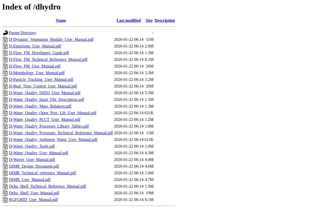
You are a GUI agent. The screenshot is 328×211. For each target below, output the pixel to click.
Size (149, 20)
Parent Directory (22, 33)
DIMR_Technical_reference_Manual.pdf (42, 173)
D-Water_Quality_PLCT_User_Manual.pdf (44, 119)
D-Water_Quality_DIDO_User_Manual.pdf (44, 93)
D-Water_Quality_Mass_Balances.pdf (40, 106)
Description (165, 20)
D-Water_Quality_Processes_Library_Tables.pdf (49, 126)
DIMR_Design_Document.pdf (34, 166)
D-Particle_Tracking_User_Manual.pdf (41, 79)
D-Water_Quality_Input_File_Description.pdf (46, 99)
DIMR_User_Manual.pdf (29, 179)
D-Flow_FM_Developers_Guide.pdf (39, 53)
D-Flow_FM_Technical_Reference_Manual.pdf (48, 59)
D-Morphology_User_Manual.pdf (37, 73)
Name (61, 20)
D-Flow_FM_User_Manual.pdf (34, 66)
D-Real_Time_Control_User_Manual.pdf (43, 86)
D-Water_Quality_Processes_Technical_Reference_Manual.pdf (61, 133)
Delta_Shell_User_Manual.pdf (34, 193)
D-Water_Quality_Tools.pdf (32, 146)
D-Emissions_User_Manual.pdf (35, 46)
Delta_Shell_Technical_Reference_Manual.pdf (47, 186)
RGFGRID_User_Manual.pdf (33, 199)
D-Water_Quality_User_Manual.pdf (38, 153)
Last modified (129, 20)
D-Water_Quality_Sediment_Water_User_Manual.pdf (53, 139)
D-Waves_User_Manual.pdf (32, 159)
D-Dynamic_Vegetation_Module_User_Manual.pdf (51, 39)
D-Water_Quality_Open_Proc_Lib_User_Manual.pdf (52, 113)
